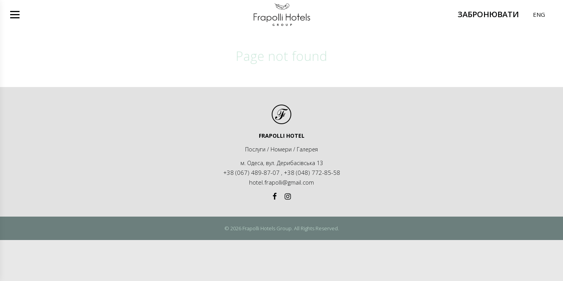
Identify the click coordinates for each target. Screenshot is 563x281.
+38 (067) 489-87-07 (251, 172)
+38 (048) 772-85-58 (312, 172)
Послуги (255, 149)
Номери (281, 149)
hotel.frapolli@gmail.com (281, 182)
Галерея (307, 149)
